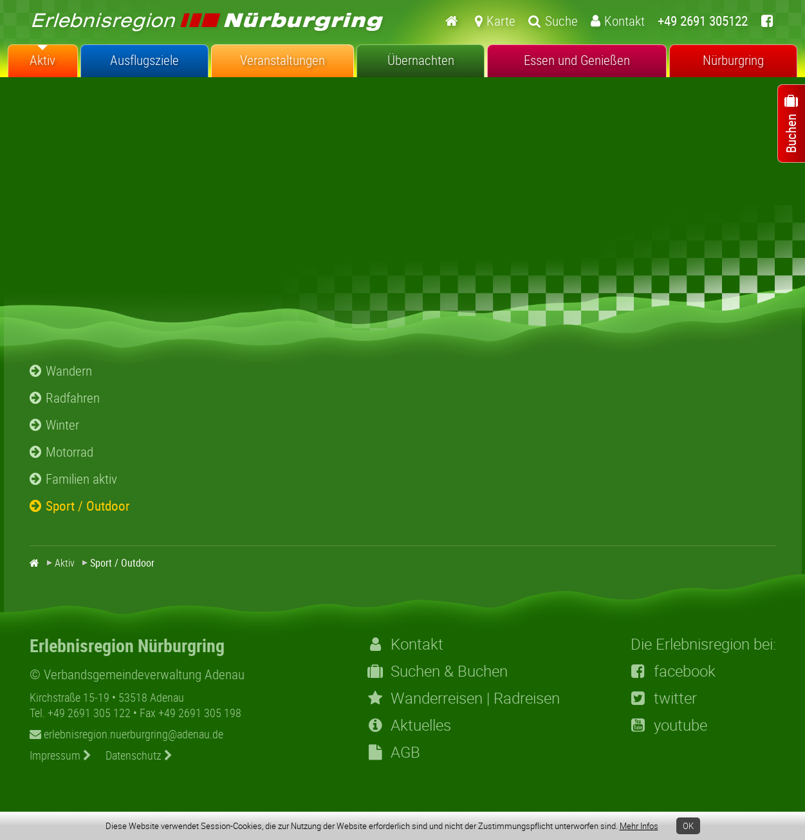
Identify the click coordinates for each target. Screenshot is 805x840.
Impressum (60, 755)
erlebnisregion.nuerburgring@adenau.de (126, 734)
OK (688, 826)
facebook (673, 670)
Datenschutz (139, 755)
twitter (664, 698)
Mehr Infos (639, 826)
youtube (669, 725)
